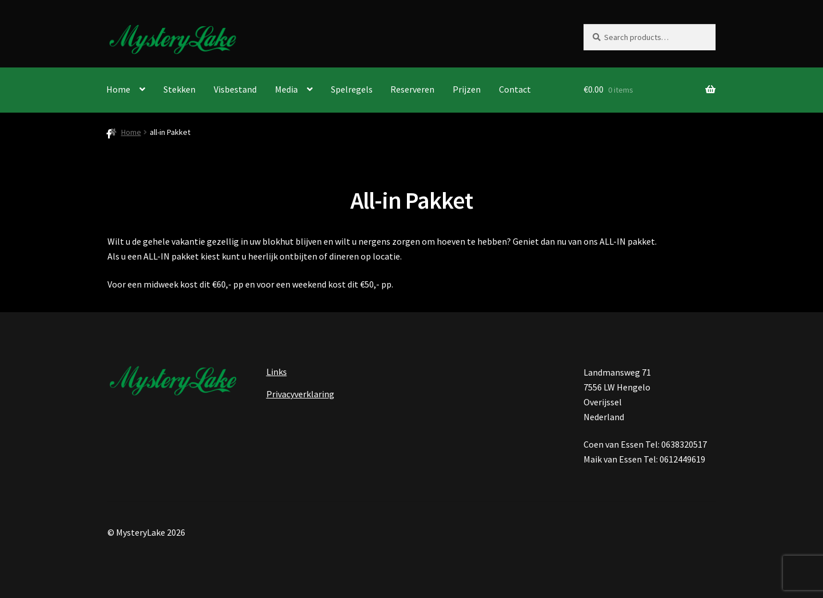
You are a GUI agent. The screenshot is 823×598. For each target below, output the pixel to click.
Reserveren (412, 89)
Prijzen (467, 89)
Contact (515, 89)
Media (286, 89)
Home (118, 89)
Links (276, 371)
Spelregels (352, 89)
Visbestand (235, 89)
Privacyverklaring (300, 394)
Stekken (179, 89)
